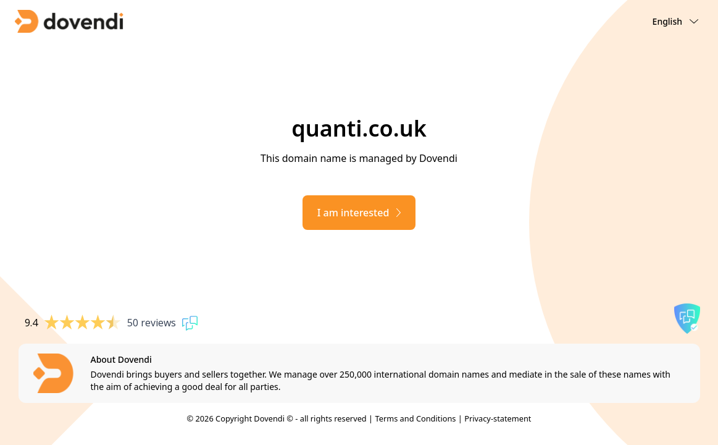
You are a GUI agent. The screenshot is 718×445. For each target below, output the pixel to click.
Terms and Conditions (415, 418)
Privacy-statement (497, 418)
